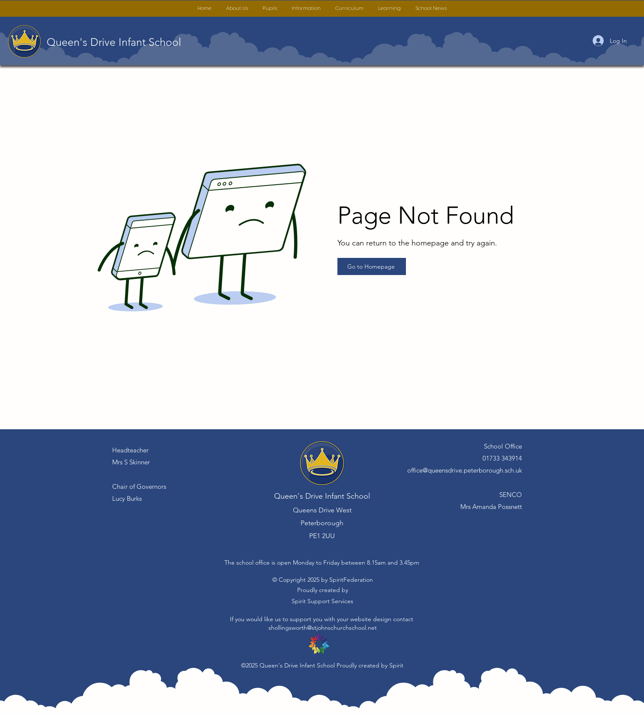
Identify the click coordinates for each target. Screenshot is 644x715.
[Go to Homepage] (371, 266)
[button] (237, 8)
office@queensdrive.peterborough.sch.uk (464, 470)
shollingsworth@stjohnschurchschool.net (322, 627)
